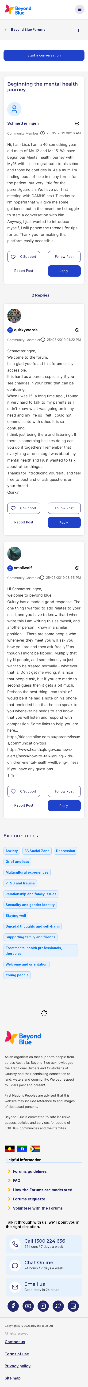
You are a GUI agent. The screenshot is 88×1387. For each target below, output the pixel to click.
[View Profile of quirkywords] (26, 329)
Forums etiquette (29, 1199)
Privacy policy (18, 1366)
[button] (13, 256)
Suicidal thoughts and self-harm (33, 926)
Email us (34, 1284)
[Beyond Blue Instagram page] (43, 1308)
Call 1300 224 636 (44, 1241)
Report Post (23, 271)
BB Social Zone (37, 851)
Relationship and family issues (31, 894)
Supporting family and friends (30, 937)
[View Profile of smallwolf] (23, 567)
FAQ (16, 1180)
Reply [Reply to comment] (63, 522)
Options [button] (80, 29)
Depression (65, 851)
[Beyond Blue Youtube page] (28, 1308)
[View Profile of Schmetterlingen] (23, 123)
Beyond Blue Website (22, 1037)
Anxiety (12, 851)
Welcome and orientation (26, 964)
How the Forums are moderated (42, 1190)
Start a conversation (44, 55)
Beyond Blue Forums (17, 9)
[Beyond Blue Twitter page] (58, 1308)
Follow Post (64, 257)
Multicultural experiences (27, 872)
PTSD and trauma (20, 883)
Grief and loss (17, 862)
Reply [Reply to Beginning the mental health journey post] (63, 271)
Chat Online (38, 1262)
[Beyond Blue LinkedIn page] (73, 1308)
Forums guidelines (30, 1171)
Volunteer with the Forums (38, 1208)
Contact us (15, 1341)
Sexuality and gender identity (30, 905)
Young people (17, 975)
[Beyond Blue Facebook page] (13, 1308)
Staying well (16, 915)
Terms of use (17, 1354)
